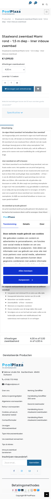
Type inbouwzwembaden (12, 433)
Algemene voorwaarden (12, 401)
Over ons (6, 390)
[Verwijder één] (5, 83)
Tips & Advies (10, 444)
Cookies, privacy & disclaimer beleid (9, 413)
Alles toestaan (26, 271)
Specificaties (15, 112)
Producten (6, 19)
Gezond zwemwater (36, 404)
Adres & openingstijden (12, 396)
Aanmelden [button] (34, 462)
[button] (38, 89)
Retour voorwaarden (10, 407)
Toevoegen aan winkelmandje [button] (18, 89)
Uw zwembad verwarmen (12, 439)
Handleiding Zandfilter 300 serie (37, 397)
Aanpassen (25, 280)
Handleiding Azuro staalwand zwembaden (37, 410)
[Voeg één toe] (17, 83)
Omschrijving (6, 128)
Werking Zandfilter (35, 390)
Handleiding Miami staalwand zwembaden (37, 418)
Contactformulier (9, 420)
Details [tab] (26, 224)
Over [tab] (42, 224)
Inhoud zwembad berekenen (11, 451)
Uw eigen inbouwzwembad (11, 427)
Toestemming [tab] (9, 224)
